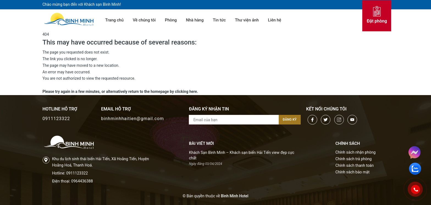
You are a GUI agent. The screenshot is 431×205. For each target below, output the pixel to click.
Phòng (171, 20)
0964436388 (82, 181)
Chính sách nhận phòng (355, 152)
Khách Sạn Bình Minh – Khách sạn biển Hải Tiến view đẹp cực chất (241, 155)
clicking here (186, 91)
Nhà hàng (195, 20)
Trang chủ (114, 20)
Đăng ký (290, 119)
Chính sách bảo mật (352, 172)
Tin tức (219, 20)
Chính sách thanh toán (354, 165)
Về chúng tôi (144, 20)
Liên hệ (274, 20)
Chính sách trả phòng (353, 159)
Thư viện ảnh (247, 20)
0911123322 (56, 118)
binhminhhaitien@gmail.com (132, 118)
